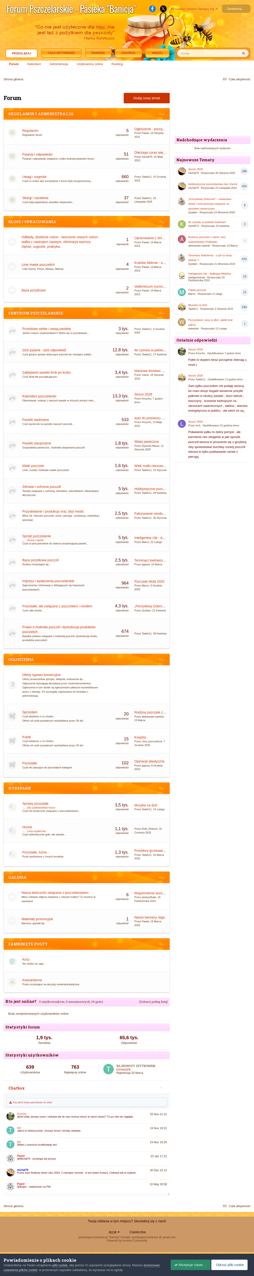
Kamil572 (193, 225)
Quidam (146, 610)
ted (19, 1127)
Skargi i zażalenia (35, 198)
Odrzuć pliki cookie (230, 1265)
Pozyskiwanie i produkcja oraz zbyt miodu (53, 511)
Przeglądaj (21, 54)
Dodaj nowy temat (146, 98)
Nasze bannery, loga (149, 917)
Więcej (157, 53)
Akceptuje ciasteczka (188, 1265)
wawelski (193, 328)
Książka (140, 737)
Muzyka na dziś (145, 805)
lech (198, 425)
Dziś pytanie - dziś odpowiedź (44, 350)
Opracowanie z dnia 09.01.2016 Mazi (161, 238)
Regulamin (30, 131)
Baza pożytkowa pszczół (40, 560)
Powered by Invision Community (127, 1240)
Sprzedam (30, 712)
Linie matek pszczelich (39, 265)
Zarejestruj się (236, 8)
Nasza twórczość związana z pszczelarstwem (55, 893)
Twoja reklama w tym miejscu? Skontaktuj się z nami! (127, 1221)
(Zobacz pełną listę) (153, 1002)
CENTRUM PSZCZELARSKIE (35, 312)
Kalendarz (34, 64)
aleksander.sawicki (153, 716)
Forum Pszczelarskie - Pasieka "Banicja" (71, 8)
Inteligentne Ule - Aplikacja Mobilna (160, 538)
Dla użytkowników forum (41, 807)
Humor (27, 827)
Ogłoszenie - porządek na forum (158, 129)
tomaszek (123, 1069)
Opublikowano (224, 353)
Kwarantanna (32, 980)
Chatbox (128, 53)
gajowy (146, 564)
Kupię (26, 737)
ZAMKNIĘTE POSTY (28, 943)
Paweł (145, 133)
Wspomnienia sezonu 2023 (154, 893)
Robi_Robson (150, 828)
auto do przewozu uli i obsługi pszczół (162, 418)
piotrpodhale (149, 897)
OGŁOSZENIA (21, 659)
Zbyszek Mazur (150, 445)
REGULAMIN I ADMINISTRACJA (41, 113)
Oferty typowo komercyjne (41, 675)
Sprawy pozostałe (35, 803)
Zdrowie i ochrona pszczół (41, 487)
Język (114, 1232)
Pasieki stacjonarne (36, 443)
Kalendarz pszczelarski (39, 396)
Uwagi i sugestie (34, 177)
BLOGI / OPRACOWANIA (32, 221)
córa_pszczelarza (152, 741)
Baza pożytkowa (34, 290)
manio (145, 374)
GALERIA (17, 877)
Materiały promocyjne (38, 919)
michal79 (147, 156)
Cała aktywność (61, 53)
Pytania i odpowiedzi (37, 154)
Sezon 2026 (143, 394)
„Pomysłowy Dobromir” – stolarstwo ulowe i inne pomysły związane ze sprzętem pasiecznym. (209, 204)
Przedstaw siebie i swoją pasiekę (46, 329)
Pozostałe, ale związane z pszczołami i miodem (57, 606)
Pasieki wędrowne (35, 420)
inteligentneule (196, 277)
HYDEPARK (19, 788)
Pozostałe (29, 763)
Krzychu (146, 398)
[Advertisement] (212, 109)
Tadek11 (147, 176)
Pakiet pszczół (197, 290)
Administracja (59, 64)
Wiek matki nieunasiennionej (155, 466)
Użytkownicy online (90, 64)
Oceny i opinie (35, 540)
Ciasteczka (137, 1232)
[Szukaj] (197, 53)
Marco (145, 542)
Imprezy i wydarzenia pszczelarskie (48, 581)
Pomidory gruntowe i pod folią (156, 850)
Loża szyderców (36, 831)
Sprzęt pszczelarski (36, 536)
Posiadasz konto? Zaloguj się (194, 9)
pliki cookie (60, 1265)
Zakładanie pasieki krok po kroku (46, 372)
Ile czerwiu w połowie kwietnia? (157, 350)
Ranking (117, 64)
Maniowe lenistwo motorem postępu (160, 371)
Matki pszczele (33, 466)
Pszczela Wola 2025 (149, 581)
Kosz (26, 959)
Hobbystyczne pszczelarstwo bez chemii (164, 489)
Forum (14, 64)
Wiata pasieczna (146, 441)
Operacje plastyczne (149, 761)
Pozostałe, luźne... (35, 852)
